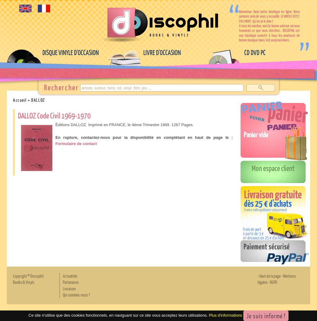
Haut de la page (269, 276)
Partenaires (71, 282)
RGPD (273, 282)
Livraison (69, 288)
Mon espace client (273, 168)
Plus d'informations (225, 315)
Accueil (20, 100)
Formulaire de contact (76, 143)
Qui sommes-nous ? (76, 294)
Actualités (70, 276)
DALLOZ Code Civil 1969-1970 (54, 115)
